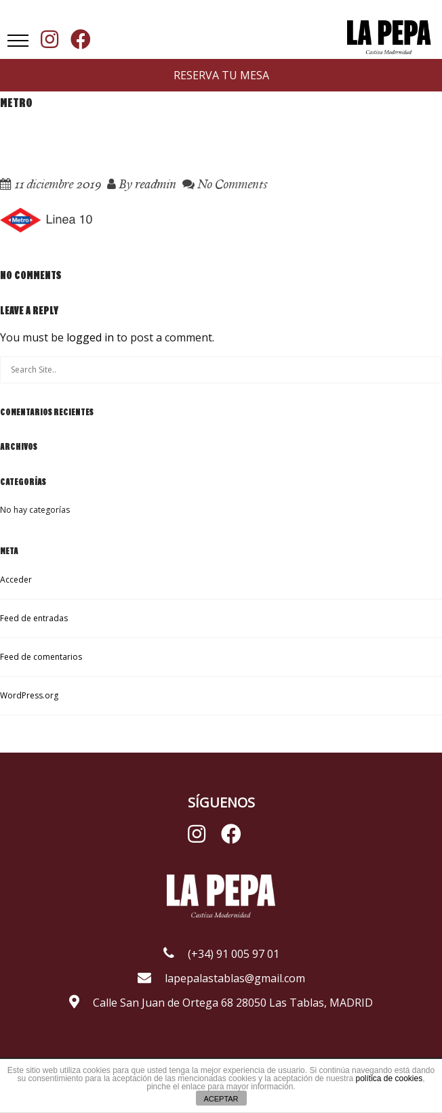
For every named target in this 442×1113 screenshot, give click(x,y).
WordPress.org (29, 695)
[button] (18, 40)
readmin (155, 183)
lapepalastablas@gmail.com (221, 978)
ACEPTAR (220, 1099)
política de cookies (388, 1078)
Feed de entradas (34, 618)
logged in (90, 337)
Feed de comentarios (41, 657)
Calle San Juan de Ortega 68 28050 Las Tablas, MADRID (221, 1002)
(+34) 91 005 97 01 (221, 953)
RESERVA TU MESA (221, 75)
